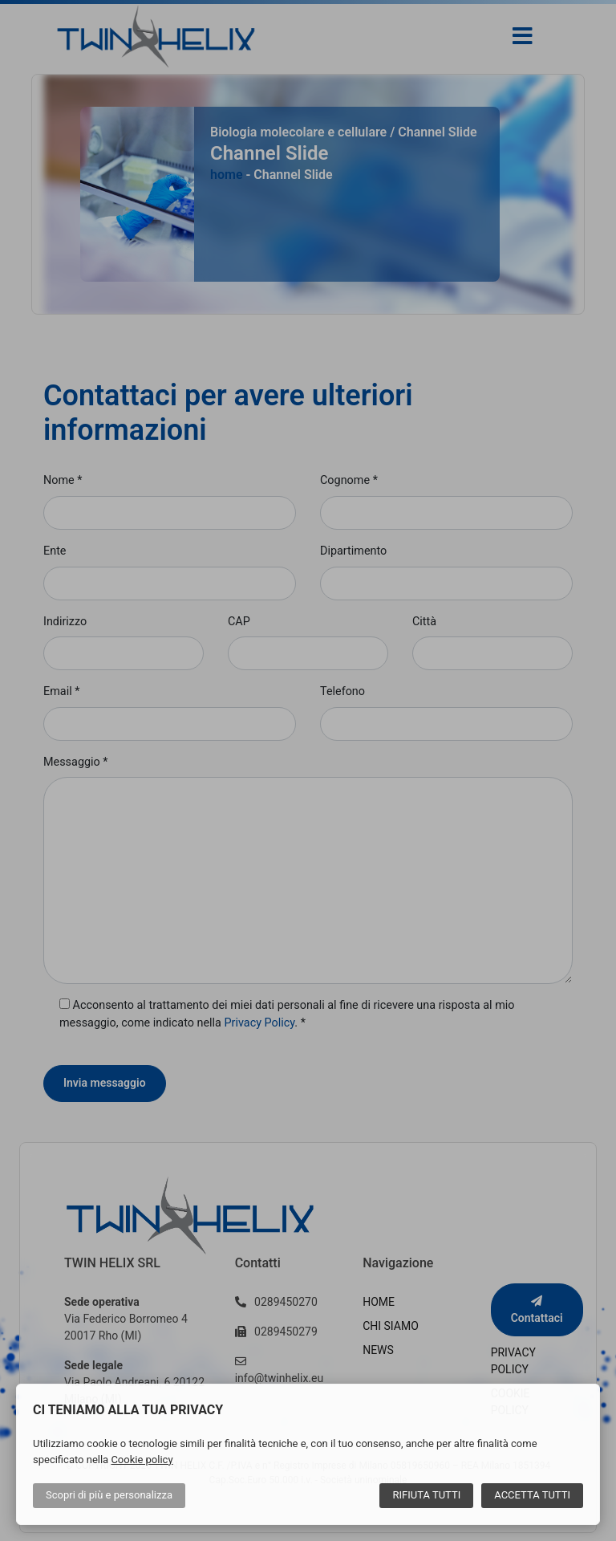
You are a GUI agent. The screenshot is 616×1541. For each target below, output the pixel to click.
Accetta (532, 1495)
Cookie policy (141, 1460)
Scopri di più (109, 1495)
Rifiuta (426, 1495)
